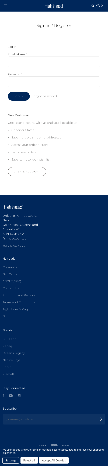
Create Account (27, 171)
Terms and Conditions (19, 302)
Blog (6, 316)
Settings (10, 460)
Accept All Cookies (54, 460)
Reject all (29, 460)
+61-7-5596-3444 (14, 246)
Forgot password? (45, 96)
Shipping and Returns (19, 295)
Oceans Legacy (14, 353)
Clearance (10, 267)
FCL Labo (9, 339)
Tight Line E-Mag (15, 309)
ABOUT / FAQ (12, 281)
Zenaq (7, 346)
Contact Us (11, 288)
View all (8, 374)
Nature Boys (11, 360)
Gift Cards (10, 274)
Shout (7, 367)
